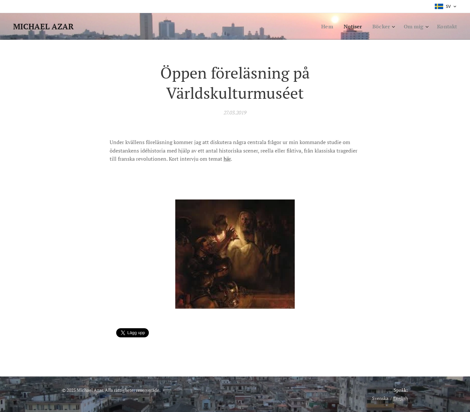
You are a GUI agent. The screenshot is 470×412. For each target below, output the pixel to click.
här (227, 159)
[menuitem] (322, 26)
